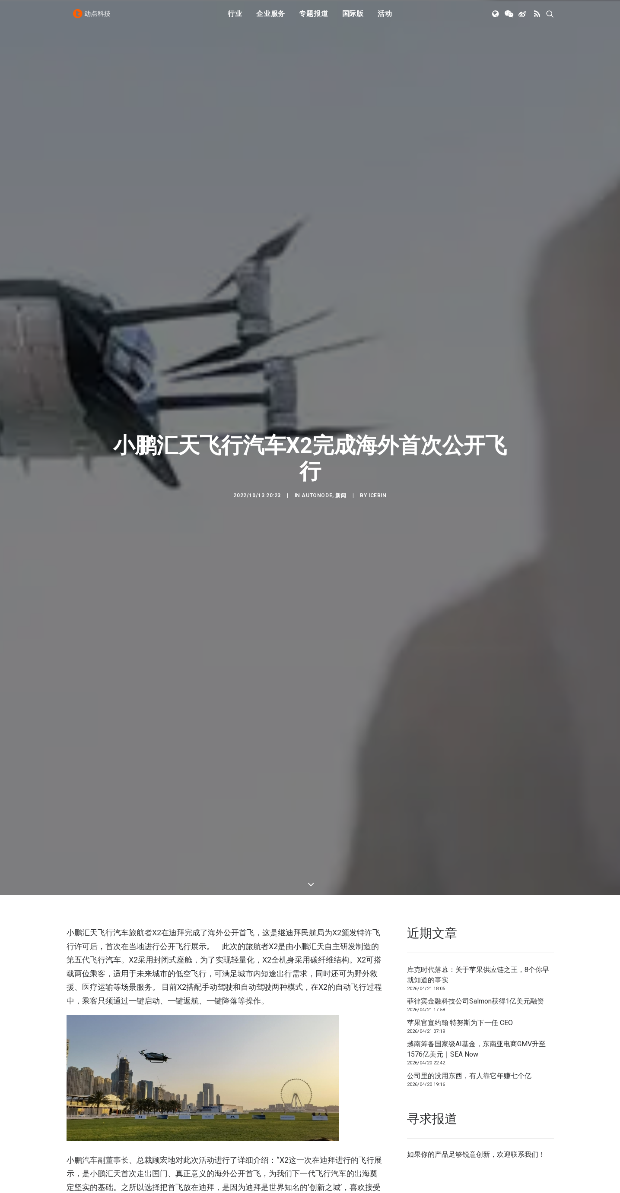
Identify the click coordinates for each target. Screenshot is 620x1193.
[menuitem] (235, 18)
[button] (496, 18)
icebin (378, 442)
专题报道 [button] (313, 18)
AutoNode (317, 442)
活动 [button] (385, 18)
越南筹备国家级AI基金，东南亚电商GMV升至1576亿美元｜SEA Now (476, 941)
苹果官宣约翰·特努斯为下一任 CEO (460, 914)
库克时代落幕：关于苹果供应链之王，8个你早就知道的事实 (478, 866)
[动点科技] (94, 18)
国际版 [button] (353, 18)
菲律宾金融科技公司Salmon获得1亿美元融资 (475, 893)
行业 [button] (235, 18)
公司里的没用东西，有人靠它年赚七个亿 (469, 967)
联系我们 (524, 1046)
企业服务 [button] (270, 18)
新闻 (340, 442)
